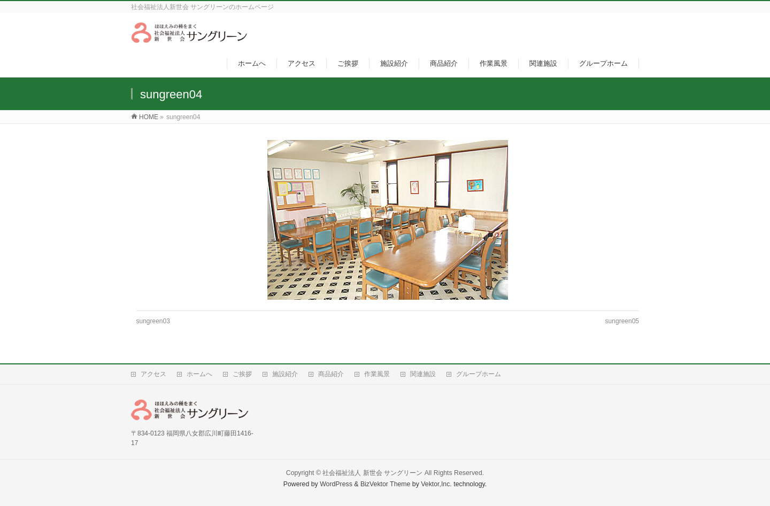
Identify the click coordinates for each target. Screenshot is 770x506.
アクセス (153, 374)
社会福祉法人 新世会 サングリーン (372, 473)
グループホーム (478, 374)
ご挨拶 (242, 374)
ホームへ (199, 374)
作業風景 (377, 374)
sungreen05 (622, 321)
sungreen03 (153, 321)
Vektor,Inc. (436, 484)
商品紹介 (331, 374)
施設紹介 (285, 374)
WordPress (336, 484)
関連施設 (423, 374)
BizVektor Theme (385, 484)
